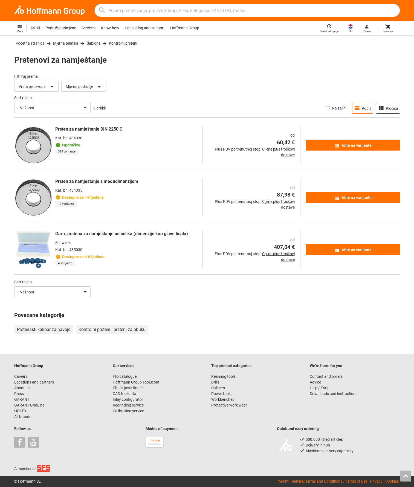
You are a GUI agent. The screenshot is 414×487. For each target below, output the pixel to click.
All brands (22, 416)
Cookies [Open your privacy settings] (392, 481)
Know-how (110, 28)
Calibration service (128, 411)
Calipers (218, 388)
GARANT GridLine (29, 405)
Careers (20, 376)
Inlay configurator (128, 399)
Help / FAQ (319, 388)
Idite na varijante (353, 146)
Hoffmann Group (184, 28)
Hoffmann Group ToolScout (136, 382)
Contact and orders (326, 376)
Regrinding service (128, 405)
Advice (315, 382)
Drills (215, 382)
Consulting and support (145, 28)
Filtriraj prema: (26, 76)
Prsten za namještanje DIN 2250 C (88, 129)
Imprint (282, 481)
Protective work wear (229, 405)
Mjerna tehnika (65, 43)
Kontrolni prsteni (123, 43)
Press (19, 393)
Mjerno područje (84, 86)
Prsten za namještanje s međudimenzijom (96, 181)
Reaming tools (223, 376)
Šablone (93, 43)
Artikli (35, 28)
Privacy (376, 481)
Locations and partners (34, 382)
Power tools (221, 393)
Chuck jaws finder (128, 388)
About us (22, 388)
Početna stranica (30, 43)
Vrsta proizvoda (37, 86)
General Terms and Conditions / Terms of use (329, 481)
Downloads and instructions (333, 393)
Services (88, 28)
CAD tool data (124, 393)
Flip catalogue (125, 376)
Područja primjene (60, 28)
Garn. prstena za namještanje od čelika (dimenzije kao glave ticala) (121, 233)
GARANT (21, 399)
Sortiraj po (23, 98)
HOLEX (20, 411)
